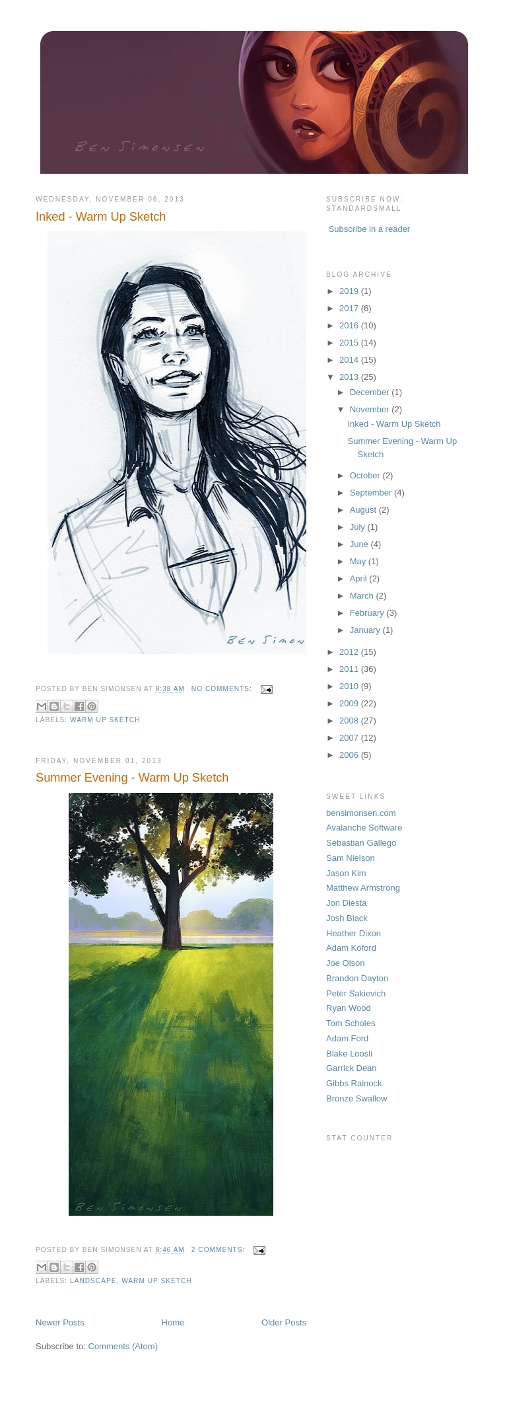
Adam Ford (347, 1038)
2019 (350, 291)
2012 (350, 652)
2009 (350, 703)
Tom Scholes (350, 1023)
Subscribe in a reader (370, 229)
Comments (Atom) (123, 1346)
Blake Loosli (349, 1053)
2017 (350, 308)
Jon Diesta (346, 903)
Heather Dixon (353, 933)
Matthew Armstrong (363, 888)
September (372, 493)
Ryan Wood (348, 1008)
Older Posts (283, 1322)
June (360, 544)
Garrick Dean (351, 1068)
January (366, 630)
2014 (350, 360)
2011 (350, 669)
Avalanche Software (364, 828)
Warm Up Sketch (105, 720)
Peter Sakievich (356, 993)
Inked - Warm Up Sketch (101, 216)
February (368, 613)
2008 (350, 720)
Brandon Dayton (357, 978)
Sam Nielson (350, 858)
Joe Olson (345, 963)
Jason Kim (346, 873)
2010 (350, 686)
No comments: (223, 688)
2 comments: (219, 1249)
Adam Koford (351, 948)
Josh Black (347, 918)
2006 (350, 755)
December (371, 392)
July (359, 527)
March (363, 596)
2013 (350, 377)
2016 (350, 325)
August (364, 510)
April (360, 578)
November (371, 409)
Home (173, 1322)
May (359, 561)
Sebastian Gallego (361, 843)
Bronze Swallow (357, 1098)
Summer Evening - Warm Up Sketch (132, 777)
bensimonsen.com (361, 813)
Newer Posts (60, 1322)
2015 (350, 343)
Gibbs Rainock (354, 1083)
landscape (93, 1280)
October (366, 475)
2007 (350, 738)
